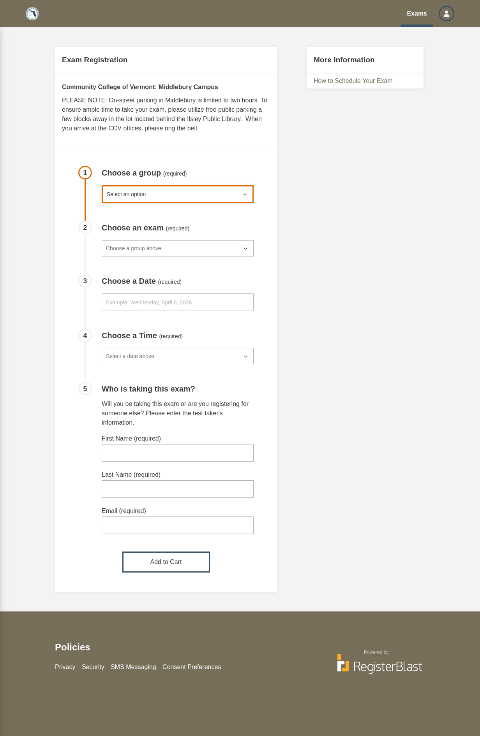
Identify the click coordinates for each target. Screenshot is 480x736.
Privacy (65, 667)
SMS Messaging (133, 667)
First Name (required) (131, 438)
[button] (446, 13)
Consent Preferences (191, 667)
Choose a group (144, 173)
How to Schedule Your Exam (353, 80)
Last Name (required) (131, 474)
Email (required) (124, 511)
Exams (417, 13)
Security (93, 667)
